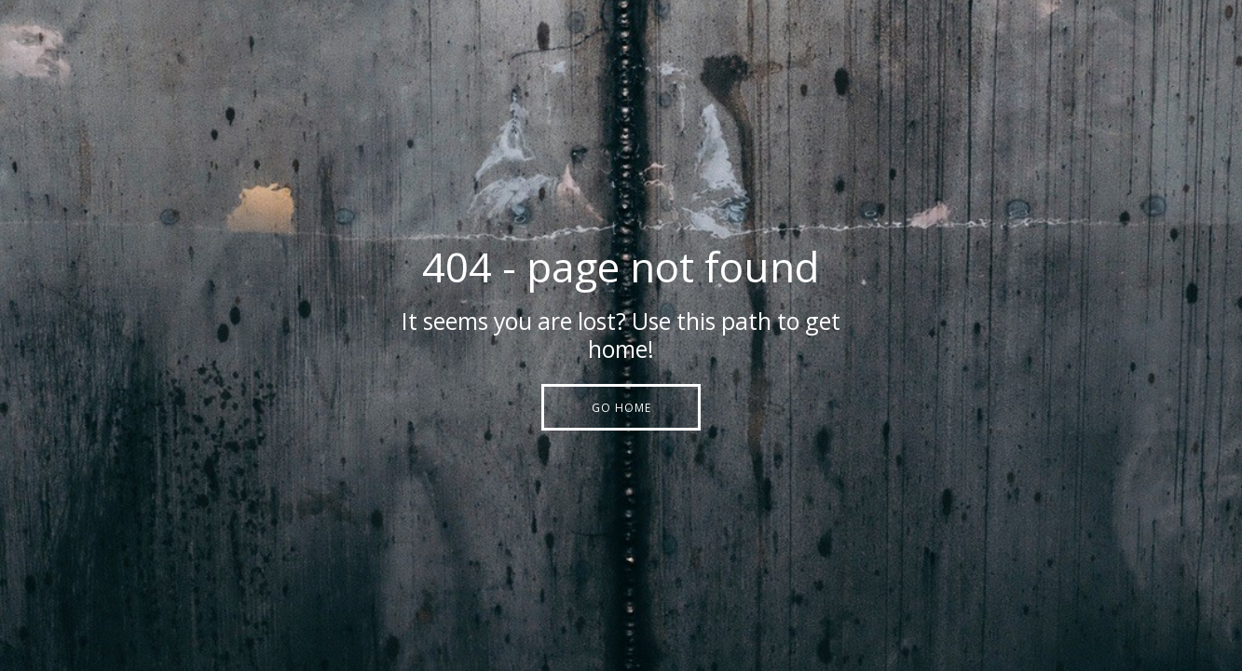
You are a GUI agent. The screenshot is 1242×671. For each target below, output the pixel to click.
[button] (621, 407)
